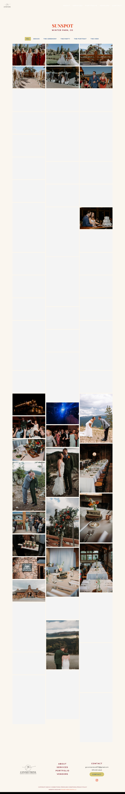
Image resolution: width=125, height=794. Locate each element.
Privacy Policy (82, 787)
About (66, 5)
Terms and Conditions (68, 787)
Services (78, 5)
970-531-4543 (97, 770)
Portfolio (91, 5)
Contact (117, 5)
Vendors (105, 5)
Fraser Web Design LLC (68, 789)
